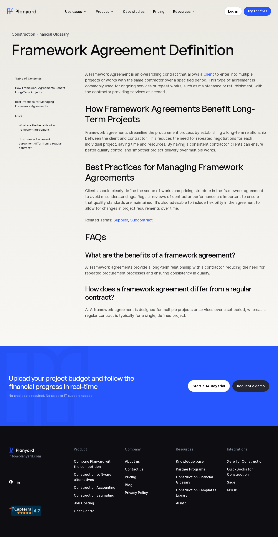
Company (133, 449)
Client (209, 74)
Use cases (73, 11)
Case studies (133, 11)
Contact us (134, 469)
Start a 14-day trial (209, 386)
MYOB (232, 490)
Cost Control (84, 511)
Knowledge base (190, 461)
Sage (231, 482)
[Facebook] (11, 482)
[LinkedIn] (18, 482)
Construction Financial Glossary (40, 34)
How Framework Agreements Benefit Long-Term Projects (40, 90)
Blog (128, 485)
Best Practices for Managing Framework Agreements (34, 104)
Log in (233, 11)
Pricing (158, 11)
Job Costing (84, 503)
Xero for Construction (245, 461)
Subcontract (141, 220)
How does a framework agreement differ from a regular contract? (40, 143)
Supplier (120, 220)
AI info (181, 503)
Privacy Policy (136, 492)
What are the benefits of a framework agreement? (37, 127)
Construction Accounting (94, 487)
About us (132, 461)
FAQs (18, 115)
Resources (181, 11)
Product (102, 11)
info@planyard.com (25, 456)
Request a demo (251, 386)
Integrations (237, 449)
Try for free (257, 11)
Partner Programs (190, 469)
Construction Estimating (94, 495)
